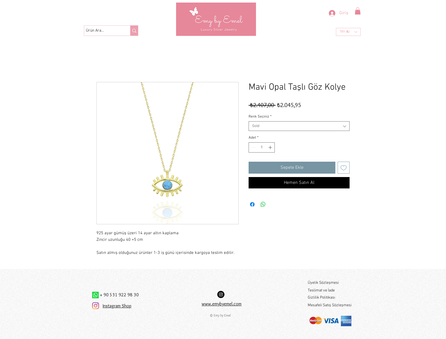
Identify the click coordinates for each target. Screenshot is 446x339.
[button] (358, 11)
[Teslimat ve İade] (330, 290)
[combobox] (299, 126)
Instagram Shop (117, 306)
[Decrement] (252, 147)
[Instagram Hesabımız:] (220, 294)
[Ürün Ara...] (102, 31)
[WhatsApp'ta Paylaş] (263, 204)
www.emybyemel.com (221, 304)
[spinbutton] (261, 147)
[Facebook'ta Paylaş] (252, 204)
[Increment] (270, 147)
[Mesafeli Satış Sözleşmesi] (330, 305)
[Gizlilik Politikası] (330, 297)
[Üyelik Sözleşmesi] (330, 282)
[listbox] (348, 32)
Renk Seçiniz (260, 116)
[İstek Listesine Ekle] (344, 168)
